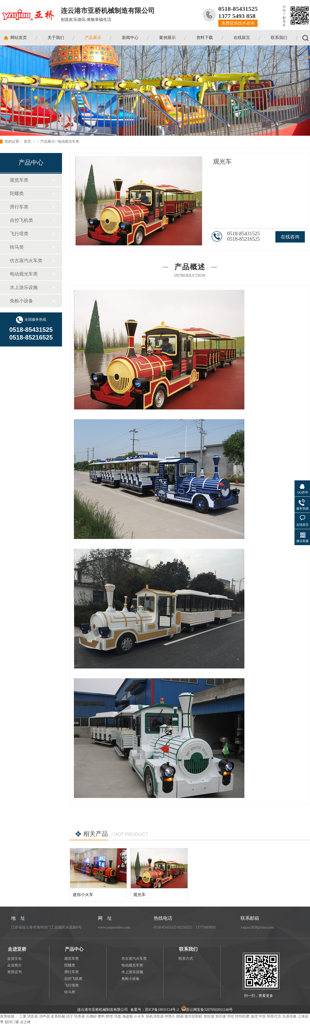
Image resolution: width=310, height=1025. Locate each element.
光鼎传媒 (289, 1016)
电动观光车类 (68, 141)
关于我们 (56, 37)
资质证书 (14, 972)
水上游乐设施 (24, 287)
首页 (28, 141)
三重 (22, 1016)
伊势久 (170, 1016)
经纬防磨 (242, 1016)
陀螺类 (17, 193)
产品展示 (93, 37)
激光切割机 (193, 1016)
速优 (254, 1016)
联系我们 (279, 37)
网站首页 (18, 37)
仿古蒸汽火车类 (26, 260)
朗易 (180, 1016)
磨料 (101, 1016)
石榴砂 (91, 1016)
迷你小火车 (83, 894)
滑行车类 (19, 206)
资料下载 (204, 37)
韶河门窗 (12, 1022)
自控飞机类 (21, 220)
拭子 (69, 1016)
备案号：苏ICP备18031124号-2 (154, 1010)
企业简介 (14, 965)
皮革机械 (58, 1016)
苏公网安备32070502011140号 (207, 1010)
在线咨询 (290, 236)
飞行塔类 (19, 233)
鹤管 (109, 1016)
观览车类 (19, 180)
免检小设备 (21, 300)
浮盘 (117, 1016)
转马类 (17, 247)
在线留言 (242, 37)
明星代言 (274, 1016)
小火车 (139, 1016)
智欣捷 (209, 1016)
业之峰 (25, 1022)
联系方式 (186, 959)
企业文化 (14, 959)
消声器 (44, 1016)
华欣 (230, 1016)
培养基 (79, 1016)
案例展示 (167, 37)
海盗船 (127, 1016)
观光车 (139, 894)
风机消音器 (155, 1016)
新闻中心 (130, 37)
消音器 (32, 1016)
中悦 (262, 1016)
